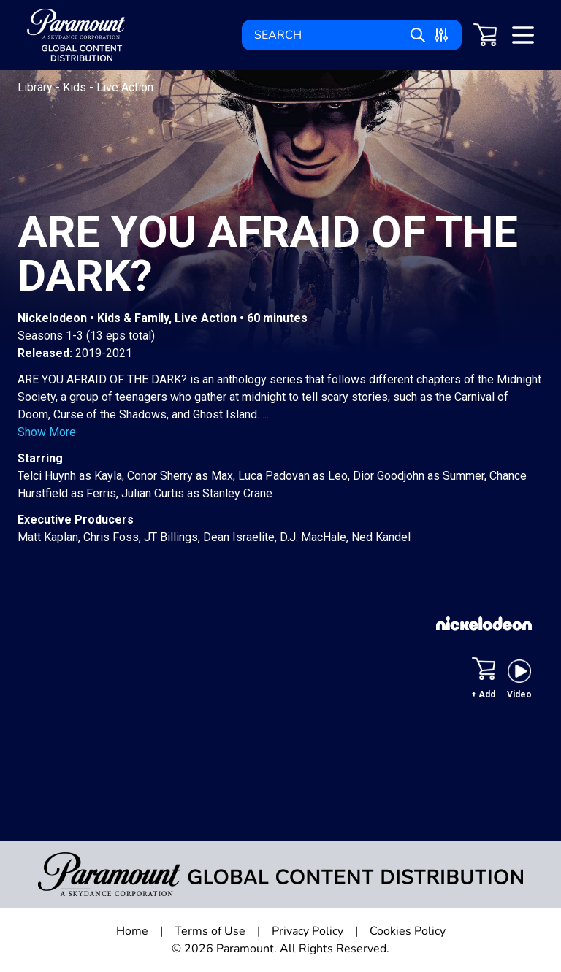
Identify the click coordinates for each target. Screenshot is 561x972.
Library (37, 87)
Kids (76, 87)
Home (132, 931)
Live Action (124, 87)
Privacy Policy (307, 931)
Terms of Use (210, 931)
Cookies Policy (408, 931)
